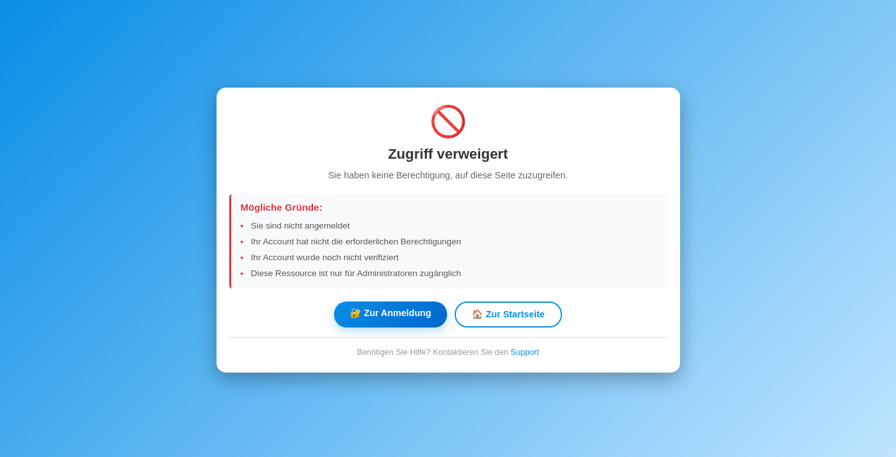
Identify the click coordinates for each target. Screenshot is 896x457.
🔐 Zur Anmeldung (390, 313)
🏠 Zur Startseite (508, 314)
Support (525, 352)
